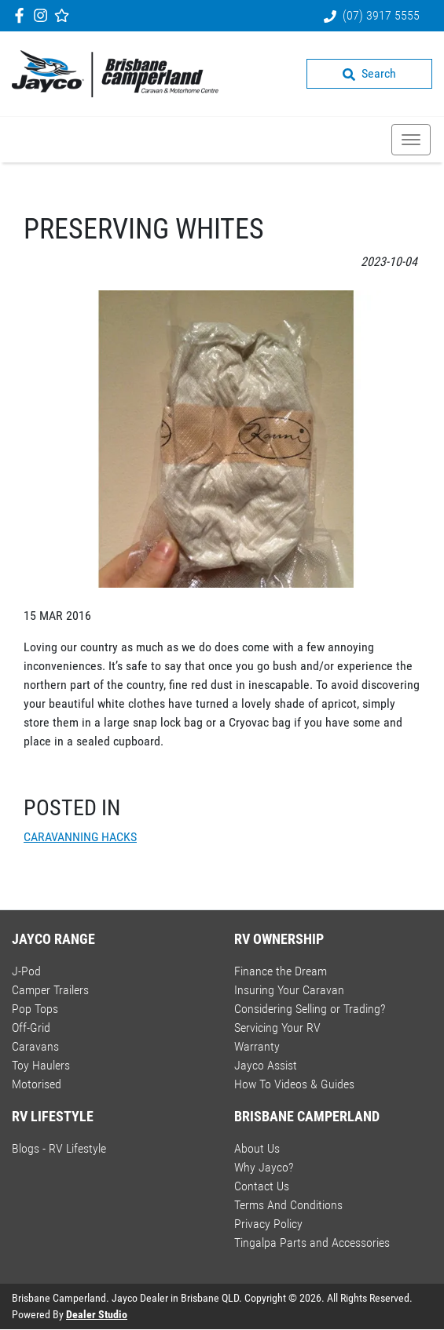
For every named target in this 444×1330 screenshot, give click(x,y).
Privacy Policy (268, 1223)
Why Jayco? (263, 1167)
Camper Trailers (50, 989)
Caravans (35, 1046)
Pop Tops (35, 1008)
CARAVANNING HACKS (80, 836)
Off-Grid (31, 1027)
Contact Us (261, 1186)
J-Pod (26, 971)
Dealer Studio (96, 1314)
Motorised (36, 1084)
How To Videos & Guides (294, 1084)
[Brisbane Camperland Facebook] (22, 15)
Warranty (257, 1046)
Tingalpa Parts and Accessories (312, 1242)
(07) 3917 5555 (381, 15)
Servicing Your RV (277, 1027)
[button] (411, 139)
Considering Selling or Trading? (309, 1008)
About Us (257, 1148)
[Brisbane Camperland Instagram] (43, 15)
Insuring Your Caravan (289, 989)
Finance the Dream (280, 971)
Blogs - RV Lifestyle (59, 1148)
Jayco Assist (265, 1065)
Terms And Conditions (288, 1204)
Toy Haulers (41, 1065)
